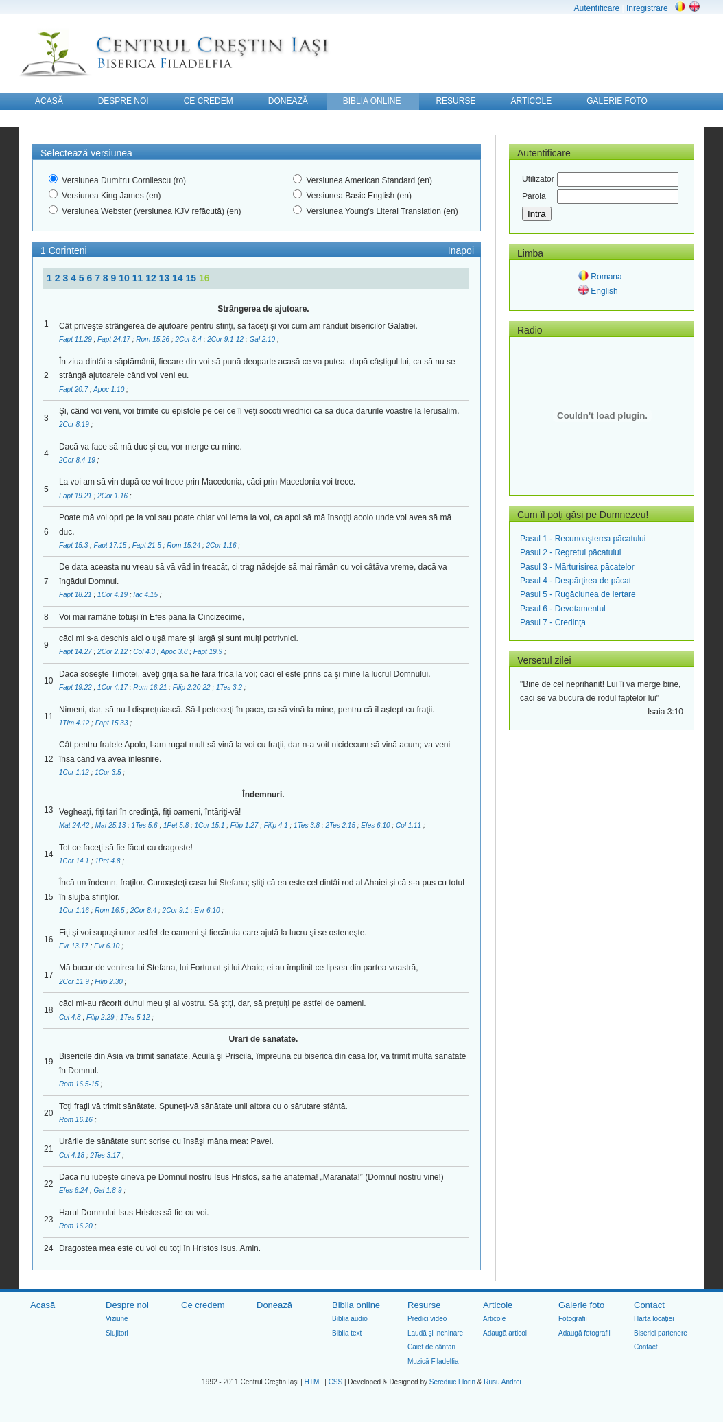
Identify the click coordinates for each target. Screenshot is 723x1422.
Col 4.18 (72, 1155)
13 (165, 277)
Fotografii (572, 1318)
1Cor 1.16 (75, 910)
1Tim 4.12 (75, 723)
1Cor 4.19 (113, 594)
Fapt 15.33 (112, 723)
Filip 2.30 (109, 982)
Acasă (42, 1305)
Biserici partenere (660, 1333)
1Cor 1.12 (75, 772)
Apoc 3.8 (175, 651)
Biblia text (347, 1333)
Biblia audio (350, 1318)
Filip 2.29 (101, 1017)
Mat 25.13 (111, 825)
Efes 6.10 (376, 825)
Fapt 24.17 (114, 339)
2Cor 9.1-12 (226, 339)
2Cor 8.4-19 (78, 460)
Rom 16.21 (151, 687)
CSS (336, 1382)
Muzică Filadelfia (432, 1361)
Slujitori (117, 1333)
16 (204, 277)
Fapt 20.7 (74, 389)
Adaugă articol (505, 1333)
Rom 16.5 (110, 910)
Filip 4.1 (277, 825)
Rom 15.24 (184, 545)
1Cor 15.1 (211, 825)
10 (125, 277)
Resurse (423, 1305)
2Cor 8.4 (190, 339)
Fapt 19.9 (208, 651)
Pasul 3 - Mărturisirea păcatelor (577, 567)
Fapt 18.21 (76, 594)
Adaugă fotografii (584, 1333)
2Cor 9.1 (177, 910)
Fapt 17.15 (111, 545)
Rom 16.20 (77, 1226)
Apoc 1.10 (109, 389)
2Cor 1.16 (113, 496)
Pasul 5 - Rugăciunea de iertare (578, 594)
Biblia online (356, 1305)
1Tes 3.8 (308, 825)
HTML (314, 1382)
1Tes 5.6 (146, 825)
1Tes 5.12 (136, 1017)
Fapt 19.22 (76, 687)
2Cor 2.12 (113, 651)
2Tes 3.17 (106, 1155)
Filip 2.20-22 (193, 687)
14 (178, 277)
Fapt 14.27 (76, 651)
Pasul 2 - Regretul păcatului (570, 552)
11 (138, 277)
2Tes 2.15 (341, 825)
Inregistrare (647, 8)
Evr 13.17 (75, 946)
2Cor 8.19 (75, 424)
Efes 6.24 (74, 1190)
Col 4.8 (70, 1017)
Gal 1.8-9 (109, 1190)
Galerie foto (581, 1305)
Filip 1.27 (245, 825)
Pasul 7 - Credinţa (553, 622)
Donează (274, 1305)
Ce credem (203, 1305)
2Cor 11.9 (75, 982)
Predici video (427, 1318)
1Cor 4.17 (113, 687)
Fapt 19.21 (76, 496)
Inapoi (461, 250)
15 (192, 277)
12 (151, 277)
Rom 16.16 (77, 1119)
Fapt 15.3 (74, 545)
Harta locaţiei (654, 1318)
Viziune (117, 1318)
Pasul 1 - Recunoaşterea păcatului (582, 539)
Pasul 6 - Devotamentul (563, 609)
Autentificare (596, 8)
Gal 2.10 (263, 339)
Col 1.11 (409, 825)
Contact (649, 1305)
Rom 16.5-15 (80, 1084)
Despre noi (127, 1305)
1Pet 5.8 (177, 825)
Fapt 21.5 (147, 545)
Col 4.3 (144, 651)
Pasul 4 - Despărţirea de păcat (575, 580)
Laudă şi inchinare (435, 1333)
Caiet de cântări (431, 1347)
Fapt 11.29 (76, 339)
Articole (497, 1305)
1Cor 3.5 (109, 772)
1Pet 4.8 (108, 861)
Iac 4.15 (146, 594)
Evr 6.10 (208, 910)
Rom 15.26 (153, 339)
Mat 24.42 (75, 825)
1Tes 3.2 (230, 687)
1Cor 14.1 (75, 861)
